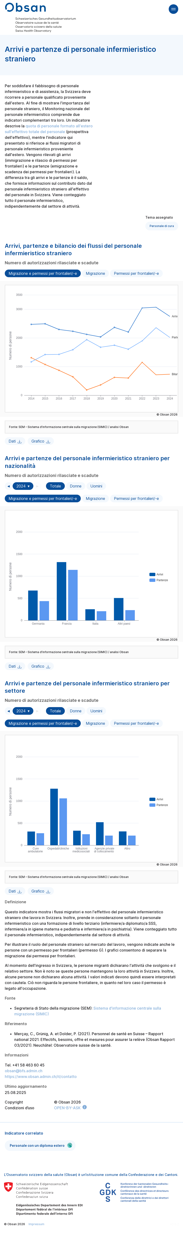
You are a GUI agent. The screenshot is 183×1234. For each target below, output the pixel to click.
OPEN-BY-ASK (67, 1107)
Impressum (36, 1224)
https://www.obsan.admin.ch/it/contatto (41, 1076)
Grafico (37, 441)
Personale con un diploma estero (41, 1145)
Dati (12, 441)
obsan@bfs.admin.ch (23, 1070)
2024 (21, 486)
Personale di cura (162, 226)
